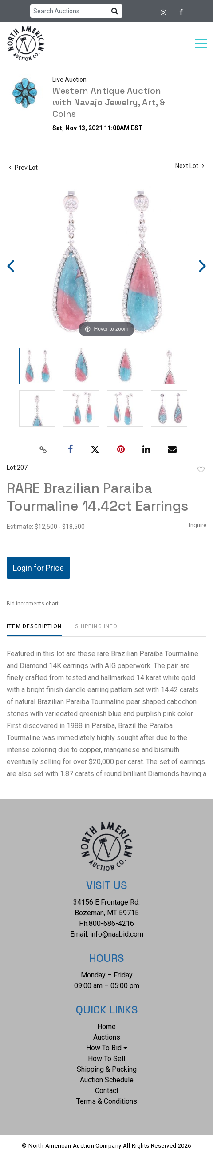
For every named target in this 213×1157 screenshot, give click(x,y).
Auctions (106, 1037)
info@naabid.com (116, 934)
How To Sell (106, 1058)
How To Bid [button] (106, 1048)
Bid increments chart (33, 604)
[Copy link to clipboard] (43, 449)
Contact (106, 1090)
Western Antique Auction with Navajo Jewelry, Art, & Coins (109, 102)
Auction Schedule (107, 1080)
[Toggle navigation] (201, 43)
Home (106, 1026)
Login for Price (38, 567)
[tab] (34, 629)
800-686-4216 (111, 923)
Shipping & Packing (107, 1069)
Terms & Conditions (106, 1101)
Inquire (197, 525)
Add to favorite (201, 470)
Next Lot (189, 165)
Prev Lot (23, 167)
